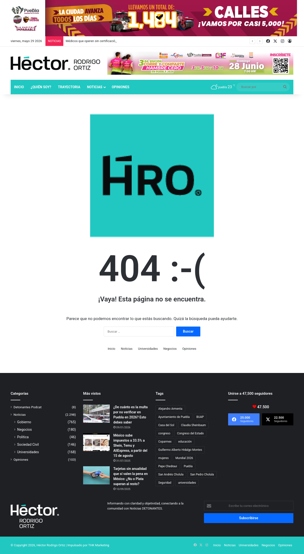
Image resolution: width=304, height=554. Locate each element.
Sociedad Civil (28, 444)
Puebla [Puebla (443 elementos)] (188, 466)
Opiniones (120, 87)
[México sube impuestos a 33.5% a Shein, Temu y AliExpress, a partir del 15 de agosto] (96, 442)
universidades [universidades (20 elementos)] (187, 482)
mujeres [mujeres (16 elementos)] (163, 458)
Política (23, 437)
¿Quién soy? (41, 87)
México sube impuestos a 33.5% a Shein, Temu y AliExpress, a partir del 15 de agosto (130, 445)
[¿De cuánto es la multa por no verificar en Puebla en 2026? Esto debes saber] (96, 414)
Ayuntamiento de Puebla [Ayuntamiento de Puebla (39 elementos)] (174, 417)
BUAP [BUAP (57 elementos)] (200, 417)
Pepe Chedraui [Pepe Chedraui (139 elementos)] (167, 466)
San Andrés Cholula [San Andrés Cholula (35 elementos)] (170, 474)
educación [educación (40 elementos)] (185, 441)
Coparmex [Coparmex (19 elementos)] (165, 441)
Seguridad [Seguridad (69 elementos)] (164, 482)
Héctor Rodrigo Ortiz (50, 545)
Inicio (19, 87)
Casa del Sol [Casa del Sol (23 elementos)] (166, 425)
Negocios (170, 348)
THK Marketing (98, 545)
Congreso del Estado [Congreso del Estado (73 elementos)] (190, 433)
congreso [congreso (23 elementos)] (164, 433)
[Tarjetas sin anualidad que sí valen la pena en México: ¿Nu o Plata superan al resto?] (96, 475)
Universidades (148, 348)
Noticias (94, 87)
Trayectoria (69, 87)
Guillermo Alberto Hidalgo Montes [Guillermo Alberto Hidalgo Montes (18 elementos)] (180, 450)
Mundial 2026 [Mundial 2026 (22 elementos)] (184, 458)
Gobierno (24, 422)
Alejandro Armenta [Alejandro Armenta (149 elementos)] (170, 408)
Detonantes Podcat (28, 407)
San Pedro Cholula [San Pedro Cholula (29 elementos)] (202, 474)
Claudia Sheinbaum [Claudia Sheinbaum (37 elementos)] (193, 425)
